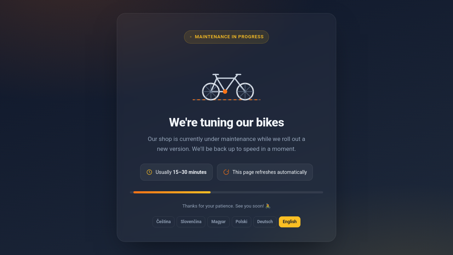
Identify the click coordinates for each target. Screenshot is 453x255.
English (290, 221)
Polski (241, 221)
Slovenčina (190, 221)
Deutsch (265, 221)
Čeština (163, 221)
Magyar (218, 221)
